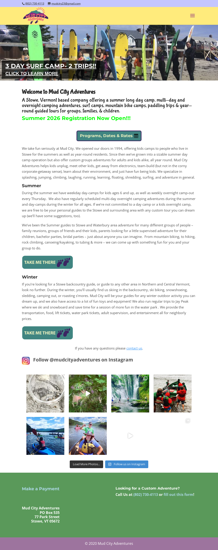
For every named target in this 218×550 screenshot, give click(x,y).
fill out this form (178, 494)
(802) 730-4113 (34, 3)
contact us (134, 348)
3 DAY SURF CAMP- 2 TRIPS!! (50, 66)
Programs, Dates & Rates (106, 135)
